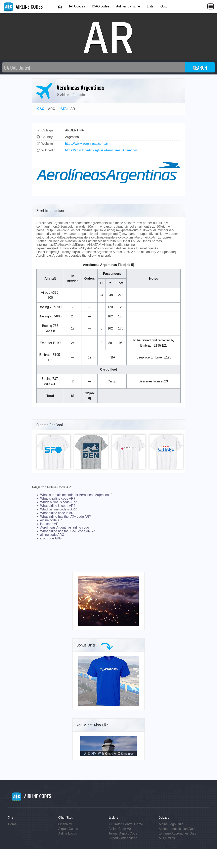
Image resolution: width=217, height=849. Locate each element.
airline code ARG (52, 534)
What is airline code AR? (57, 498)
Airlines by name (128, 6)
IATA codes (77, 6)
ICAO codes (100, 6)
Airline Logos (67, 833)
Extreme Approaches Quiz (177, 833)
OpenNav (65, 824)
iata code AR (49, 524)
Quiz (163, 6)
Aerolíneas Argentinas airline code (64, 527)
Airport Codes (68, 828)
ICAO (40, 109)
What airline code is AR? (57, 513)
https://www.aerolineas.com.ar (86, 143)
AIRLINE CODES (23, 6)
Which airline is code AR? (58, 502)
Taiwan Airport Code (122, 833)
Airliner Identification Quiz (177, 828)
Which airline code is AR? (58, 509)
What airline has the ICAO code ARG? (67, 531)
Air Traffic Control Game (125, 824)
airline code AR (51, 520)
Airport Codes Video (122, 838)
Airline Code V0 (119, 828)
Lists (150, 6)
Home (12, 824)
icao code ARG (51, 538)
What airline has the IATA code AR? (65, 516)
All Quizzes (167, 838)
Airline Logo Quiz (171, 824)
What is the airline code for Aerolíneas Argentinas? (76, 495)
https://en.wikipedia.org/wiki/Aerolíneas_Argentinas (101, 150)
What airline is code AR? (57, 505)
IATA (63, 109)
